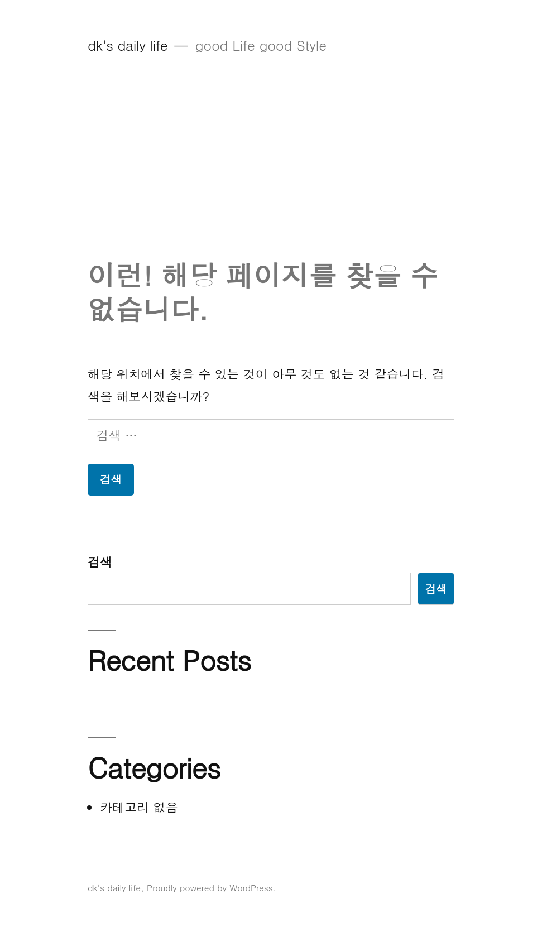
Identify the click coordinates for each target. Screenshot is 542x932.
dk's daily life (127, 45)
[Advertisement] (271, 175)
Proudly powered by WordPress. (211, 887)
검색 (100, 561)
